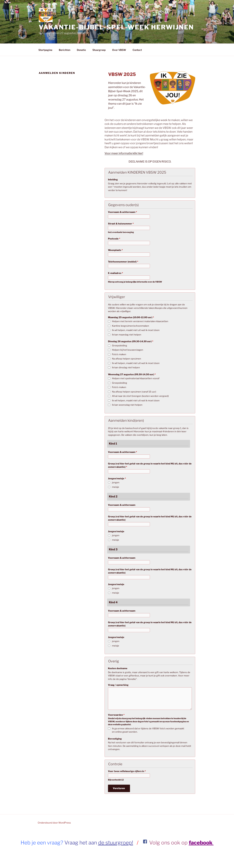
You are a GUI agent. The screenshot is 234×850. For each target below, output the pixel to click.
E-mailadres (115, 273)
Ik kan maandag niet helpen (126, 334)
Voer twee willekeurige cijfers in (127, 771)
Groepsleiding (119, 345)
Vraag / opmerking (118, 684)
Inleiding (113, 179)
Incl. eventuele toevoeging (121, 232)
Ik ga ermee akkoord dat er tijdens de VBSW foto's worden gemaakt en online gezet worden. (148, 730)
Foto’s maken (119, 354)
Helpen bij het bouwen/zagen (127, 349)
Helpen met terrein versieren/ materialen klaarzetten (140, 321)
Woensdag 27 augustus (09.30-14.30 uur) (132, 374)
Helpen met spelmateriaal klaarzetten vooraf (135, 378)
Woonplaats (115, 250)
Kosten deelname (117, 668)
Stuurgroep (99, 49)
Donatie (81, 49)
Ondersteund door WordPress (54, 822)
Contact (137, 49)
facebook (201, 842)
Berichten (64, 49)
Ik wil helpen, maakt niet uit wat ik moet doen (136, 330)
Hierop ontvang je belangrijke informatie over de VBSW (135, 282)
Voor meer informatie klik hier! (124, 153)
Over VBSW (119, 49)
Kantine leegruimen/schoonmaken (130, 325)
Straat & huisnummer (121, 223)
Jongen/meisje (117, 478)
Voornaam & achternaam (122, 212)
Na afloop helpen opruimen (126, 358)
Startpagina (45, 49)
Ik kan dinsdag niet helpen (126, 367)
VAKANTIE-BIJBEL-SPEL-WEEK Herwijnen (116, 27)
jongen (115, 482)
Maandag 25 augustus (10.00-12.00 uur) (131, 317)
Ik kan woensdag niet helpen (127, 404)
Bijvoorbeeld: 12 (116, 780)
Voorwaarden (116, 714)
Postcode (114, 238)
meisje (115, 487)
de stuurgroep (115, 842)
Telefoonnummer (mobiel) (123, 261)
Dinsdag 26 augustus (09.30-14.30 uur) (130, 341)
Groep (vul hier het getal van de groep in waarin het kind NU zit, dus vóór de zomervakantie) (150, 465)
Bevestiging (115, 738)
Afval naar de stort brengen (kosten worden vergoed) (140, 396)
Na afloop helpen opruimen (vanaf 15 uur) (134, 391)
